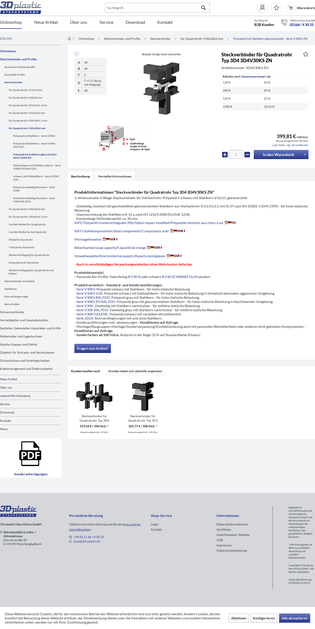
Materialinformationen (232, 524)
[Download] (135, 22)
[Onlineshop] (11, 22)
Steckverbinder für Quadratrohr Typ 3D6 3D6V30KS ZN (94, 418)
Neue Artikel (8, 379)
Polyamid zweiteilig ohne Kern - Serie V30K (34, 189)
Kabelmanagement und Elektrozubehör (26, 368)
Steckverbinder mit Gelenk (19, 281)
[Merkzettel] (276, 7)
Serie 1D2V (84, 318)
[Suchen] (203, 8)
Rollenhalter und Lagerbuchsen (21, 336)
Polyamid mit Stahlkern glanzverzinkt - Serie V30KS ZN (35, 156)
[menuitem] (264, 7)
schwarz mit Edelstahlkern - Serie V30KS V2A (36, 178)
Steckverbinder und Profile (18, 59)
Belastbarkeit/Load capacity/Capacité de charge (118, 247)
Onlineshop (8, 51)
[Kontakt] (165, 22)
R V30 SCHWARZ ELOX (180, 277)
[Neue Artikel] (46, 22)
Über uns (6, 387)
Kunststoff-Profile (14, 74)
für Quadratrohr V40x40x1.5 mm (28, 216)
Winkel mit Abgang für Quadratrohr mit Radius (31, 272)
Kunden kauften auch (85, 371)
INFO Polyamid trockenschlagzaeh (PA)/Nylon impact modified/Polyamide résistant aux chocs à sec (155, 223)
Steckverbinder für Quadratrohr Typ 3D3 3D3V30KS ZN (143, 418)
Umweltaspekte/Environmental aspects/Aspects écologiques (128, 256)
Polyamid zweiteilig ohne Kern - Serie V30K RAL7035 (34, 199)
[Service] (106, 22)
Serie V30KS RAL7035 (93, 297)
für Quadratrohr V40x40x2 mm (27, 209)
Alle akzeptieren (295, 618)
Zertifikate (224, 529)
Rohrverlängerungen (16, 296)
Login (154, 524)
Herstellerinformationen (114, 176)
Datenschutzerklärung (232, 550)
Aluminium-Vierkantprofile (19, 67)
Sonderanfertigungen (30, 458)
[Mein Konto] (264, 7)
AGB (220, 540)
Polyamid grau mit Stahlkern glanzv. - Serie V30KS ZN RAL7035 (37, 167)
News (4, 429)
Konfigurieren (264, 618)
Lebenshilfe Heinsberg (15, 396)
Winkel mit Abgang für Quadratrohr (29, 255)
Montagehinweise (96, 239)
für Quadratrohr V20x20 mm (25, 97)
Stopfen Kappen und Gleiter (19, 344)
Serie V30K (84, 306)
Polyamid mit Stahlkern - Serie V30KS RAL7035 (34, 145)
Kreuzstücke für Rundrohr (24, 262)
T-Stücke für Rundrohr (22, 247)
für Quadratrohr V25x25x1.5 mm (28, 105)
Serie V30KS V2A (89, 293)
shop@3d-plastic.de (86, 541)
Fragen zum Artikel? (92, 348)
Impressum (224, 545)
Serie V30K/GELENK (92, 314)
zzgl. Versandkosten (297, 145)
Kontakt (5, 420)
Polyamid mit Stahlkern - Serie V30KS (34, 135)
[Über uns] (78, 22)
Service (5, 404)
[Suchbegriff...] (157, 8)
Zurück (6, 38)
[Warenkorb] (291, 7)
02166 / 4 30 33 (301, 25)
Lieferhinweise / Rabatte (233, 535)
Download (7, 412)
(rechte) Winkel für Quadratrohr (27, 224)
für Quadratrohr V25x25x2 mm (27, 113)
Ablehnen (238, 618)
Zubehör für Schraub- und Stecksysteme (27, 352)
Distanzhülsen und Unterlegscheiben (25, 360)
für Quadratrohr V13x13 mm (25, 90)
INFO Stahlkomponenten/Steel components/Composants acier (130, 231)
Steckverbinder (13, 82)
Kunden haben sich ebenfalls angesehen (135, 371)
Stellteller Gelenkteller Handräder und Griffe (30, 328)
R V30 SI (134, 277)
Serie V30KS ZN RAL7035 (95, 301)
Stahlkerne (10, 288)
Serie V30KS (85, 289)
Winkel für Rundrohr (21, 239)
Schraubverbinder (12, 312)
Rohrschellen (12, 304)
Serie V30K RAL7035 (92, 310)
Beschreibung (80, 176)
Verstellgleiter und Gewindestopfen (24, 320)
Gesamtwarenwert (253, 76)
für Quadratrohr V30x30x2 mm (27, 128)
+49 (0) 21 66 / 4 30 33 (89, 537)
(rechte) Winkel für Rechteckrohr (28, 232)
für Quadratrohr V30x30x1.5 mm (28, 120)
